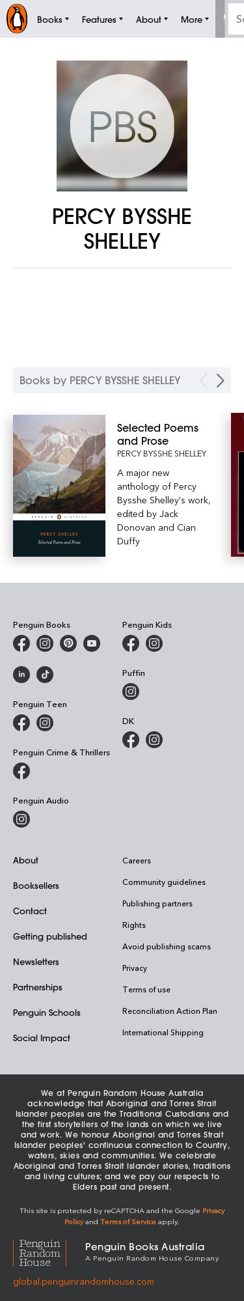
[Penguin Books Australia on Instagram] (44, 643)
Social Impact (41, 1037)
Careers (136, 860)
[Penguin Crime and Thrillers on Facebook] (21, 770)
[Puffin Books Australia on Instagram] (130, 691)
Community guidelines (164, 882)
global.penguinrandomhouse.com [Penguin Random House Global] (83, 1281)
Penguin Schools (47, 1012)
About (25, 859)
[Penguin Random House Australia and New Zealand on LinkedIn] (21, 674)
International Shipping (163, 1032)
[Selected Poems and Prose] (165, 434)
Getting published (50, 936)
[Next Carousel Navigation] (220, 380)
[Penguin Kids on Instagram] (154, 643)
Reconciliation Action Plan (169, 1010)
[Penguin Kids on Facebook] (130, 643)
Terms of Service (128, 1221)
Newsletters (36, 961)
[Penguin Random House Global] (49, 1251)
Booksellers (36, 885)
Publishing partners (157, 903)
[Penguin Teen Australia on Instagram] (44, 722)
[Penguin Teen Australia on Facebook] (21, 722)
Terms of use (146, 989)
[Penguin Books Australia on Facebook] (21, 643)
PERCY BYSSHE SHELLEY (161, 453)
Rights (134, 924)
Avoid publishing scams (166, 946)
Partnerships (37, 986)
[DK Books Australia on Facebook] (130, 739)
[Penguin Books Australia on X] (68, 643)
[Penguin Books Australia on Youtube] (91, 643)
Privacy (134, 967)
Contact (30, 910)
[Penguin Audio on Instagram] (21, 819)
